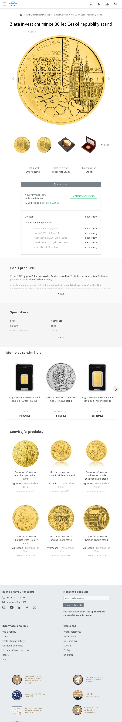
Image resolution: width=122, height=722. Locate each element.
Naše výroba (69, 636)
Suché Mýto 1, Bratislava (45, 246)
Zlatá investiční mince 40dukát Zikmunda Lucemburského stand (96, 475)
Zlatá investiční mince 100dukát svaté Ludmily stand (25, 540)
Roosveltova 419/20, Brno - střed (50, 237)
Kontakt (6, 636)
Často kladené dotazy (13, 640)
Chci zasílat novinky (73, 605)
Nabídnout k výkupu (83, 195)
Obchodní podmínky (12, 645)
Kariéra (67, 645)
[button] (19, 78)
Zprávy (66, 650)
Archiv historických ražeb (38, 14)
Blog (4, 659)
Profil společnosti (72, 631)
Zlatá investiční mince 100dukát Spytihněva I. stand (25, 475)
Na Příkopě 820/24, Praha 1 (47, 228)
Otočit (31, 33)
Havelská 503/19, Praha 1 (46, 233)
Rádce (5, 654)
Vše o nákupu (9, 631)
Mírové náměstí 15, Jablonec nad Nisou (53, 242)
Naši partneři (70, 640)
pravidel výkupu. (51, 202)
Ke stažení (68, 654)
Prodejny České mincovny (15, 650)
